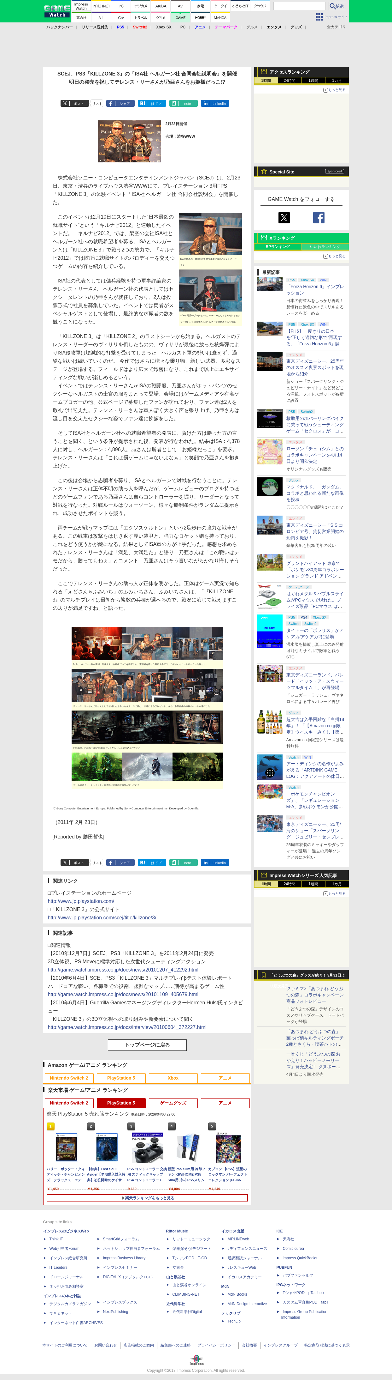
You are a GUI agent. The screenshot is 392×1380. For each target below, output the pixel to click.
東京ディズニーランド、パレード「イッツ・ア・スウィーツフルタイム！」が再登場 (315, 681)
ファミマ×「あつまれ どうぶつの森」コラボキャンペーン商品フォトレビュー (315, 995)
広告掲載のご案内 (139, 1345)
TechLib (234, 1321)
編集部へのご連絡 (176, 1345)
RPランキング (278, 247)
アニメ (225, 1077)
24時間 (289, 80)
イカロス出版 (232, 1231)
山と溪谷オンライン (190, 1285)
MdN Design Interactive (247, 1304)
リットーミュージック (191, 1239)
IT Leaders (58, 1267)
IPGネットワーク (291, 1285)
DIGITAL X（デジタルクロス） (129, 1277)
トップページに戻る (147, 1045)
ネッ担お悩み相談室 (67, 1286)
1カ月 (337, 80)
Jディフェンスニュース (247, 1248)
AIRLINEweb (238, 1239)
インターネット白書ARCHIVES (76, 1323)
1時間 (266, 80)
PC (183, 27)
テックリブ (230, 1313)
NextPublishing (115, 1312)
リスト (97, 104)
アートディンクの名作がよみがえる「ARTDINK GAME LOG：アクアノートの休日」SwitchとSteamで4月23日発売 (315, 776)
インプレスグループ (281, 1345)
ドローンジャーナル (67, 1277)
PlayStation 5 (121, 1077)
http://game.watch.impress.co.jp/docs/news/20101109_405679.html (123, 994)
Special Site (282, 171)
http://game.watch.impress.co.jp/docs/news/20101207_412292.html (123, 969)
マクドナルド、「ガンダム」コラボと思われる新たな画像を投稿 (315, 493)
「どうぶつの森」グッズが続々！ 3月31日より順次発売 (307, 977)
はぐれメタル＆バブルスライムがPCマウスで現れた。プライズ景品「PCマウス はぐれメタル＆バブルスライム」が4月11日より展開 (315, 606)
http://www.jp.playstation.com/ (81, 901)
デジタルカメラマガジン (70, 1304)
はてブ (156, 104)
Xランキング (282, 238)
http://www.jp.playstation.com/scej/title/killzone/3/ (102, 917)
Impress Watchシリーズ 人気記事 (303, 875)
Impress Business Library (124, 1258)
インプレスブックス (120, 1302)
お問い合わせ (105, 1345)
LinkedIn (219, 104)
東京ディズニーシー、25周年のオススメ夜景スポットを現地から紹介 (315, 367)
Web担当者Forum (64, 1248)
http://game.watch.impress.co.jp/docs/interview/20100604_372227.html (127, 1027)
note (187, 104)
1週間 (313, 80)
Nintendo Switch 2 (69, 1077)
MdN (225, 1286)
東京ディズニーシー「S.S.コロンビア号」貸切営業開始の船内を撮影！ (315, 531)
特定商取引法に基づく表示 (327, 1345)
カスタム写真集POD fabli (305, 1302)
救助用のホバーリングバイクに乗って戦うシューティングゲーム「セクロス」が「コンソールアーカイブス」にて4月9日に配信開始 (315, 431)
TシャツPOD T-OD (190, 1258)
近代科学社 (175, 1304)
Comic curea (293, 1248)
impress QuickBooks (300, 1258)
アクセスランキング (289, 72)
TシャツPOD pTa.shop (303, 1293)
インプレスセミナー (120, 1267)
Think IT (56, 1239)
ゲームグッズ (173, 1102)
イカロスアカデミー (245, 1277)
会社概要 (249, 1345)
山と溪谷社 (175, 1277)
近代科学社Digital (187, 1312)
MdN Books (237, 1294)
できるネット (61, 1313)
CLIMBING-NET (186, 1294)
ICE (280, 1231)
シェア (125, 104)
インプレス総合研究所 (68, 1258)
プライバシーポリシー (216, 1345)
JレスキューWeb (242, 1267)
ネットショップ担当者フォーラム (131, 1248)
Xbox (173, 1077)
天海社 (288, 1239)
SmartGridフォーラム (121, 1239)
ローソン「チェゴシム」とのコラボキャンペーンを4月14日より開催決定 (315, 455)
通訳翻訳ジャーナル (245, 1258)
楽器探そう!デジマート (192, 1248)
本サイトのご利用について (65, 1345)
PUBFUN (284, 1267)
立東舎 (178, 1267)
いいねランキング (325, 247)
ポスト (79, 104)
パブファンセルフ (298, 1275)
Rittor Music (177, 1231)
